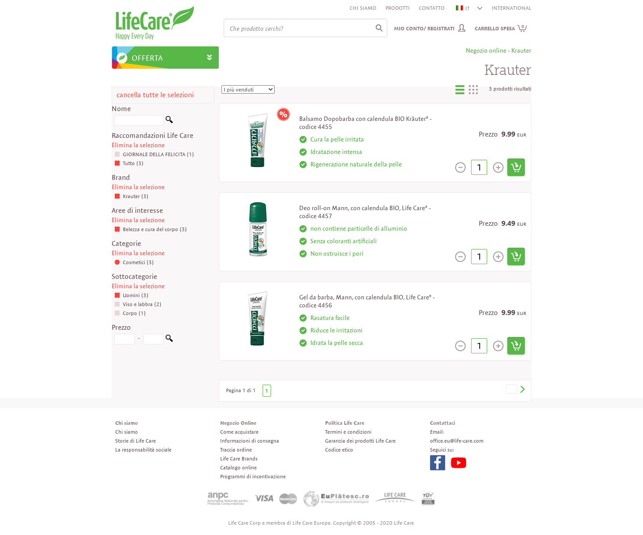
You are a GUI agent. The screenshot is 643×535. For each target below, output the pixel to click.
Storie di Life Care (135, 440)
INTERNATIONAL (511, 7)
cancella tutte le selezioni (155, 95)
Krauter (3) (131, 196)
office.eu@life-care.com (457, 440)
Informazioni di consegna (249, 440)
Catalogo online (238, 467)
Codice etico (339, 449)
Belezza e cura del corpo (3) (150, 229)
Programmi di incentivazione (253, 476)
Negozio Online (238, 422)
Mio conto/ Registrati (424, 28)
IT (463, 8)
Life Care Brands (239, 458)
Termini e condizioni (348, 431)
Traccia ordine (236, 449)
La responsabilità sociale (143, 449)
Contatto (432, 7)
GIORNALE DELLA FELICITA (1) (154, 154)
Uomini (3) (131, 295)
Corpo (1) (130, 313)
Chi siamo (363, 7)
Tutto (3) (129, 163)
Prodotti (397, 7)
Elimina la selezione (138, 145)
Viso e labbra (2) (138, 304)
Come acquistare (239, 431)
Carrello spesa (501, 28)
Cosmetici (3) (134, 262)
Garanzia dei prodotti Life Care (360, 440)
